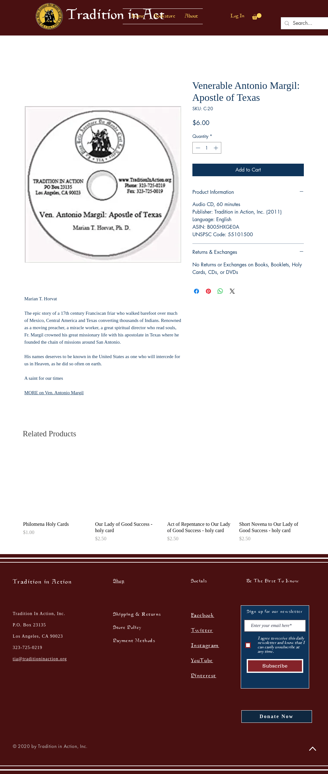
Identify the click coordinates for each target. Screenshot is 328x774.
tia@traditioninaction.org (40, 659)
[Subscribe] (275, 666)
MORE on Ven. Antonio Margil (54, 392)
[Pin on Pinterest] (208, 291)
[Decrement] (197, 147)
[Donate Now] (276, 716)
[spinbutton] (206, 147)
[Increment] (216, 147)
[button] (164, 16)
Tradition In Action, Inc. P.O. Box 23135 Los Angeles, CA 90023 (39, 625)
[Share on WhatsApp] (220, 291)
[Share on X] (232, 291)
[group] (164, 499)
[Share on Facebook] (196, 291)
